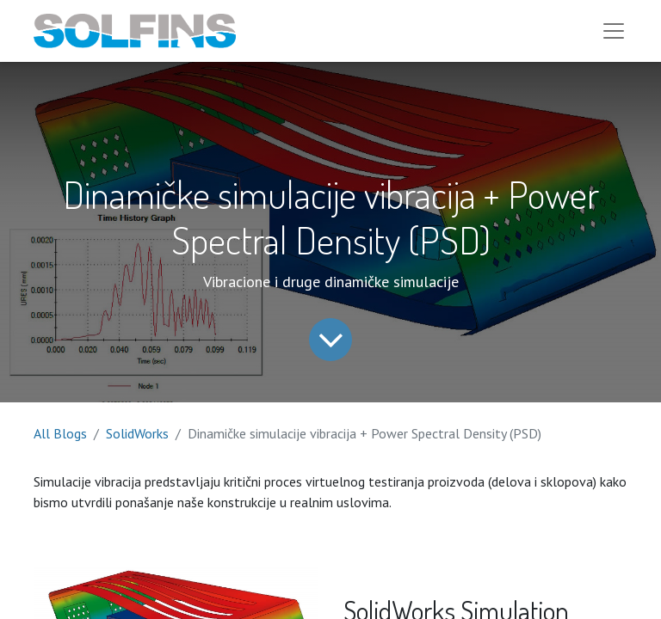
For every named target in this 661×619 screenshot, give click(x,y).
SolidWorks (137, 433)
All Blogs (60, 433)
